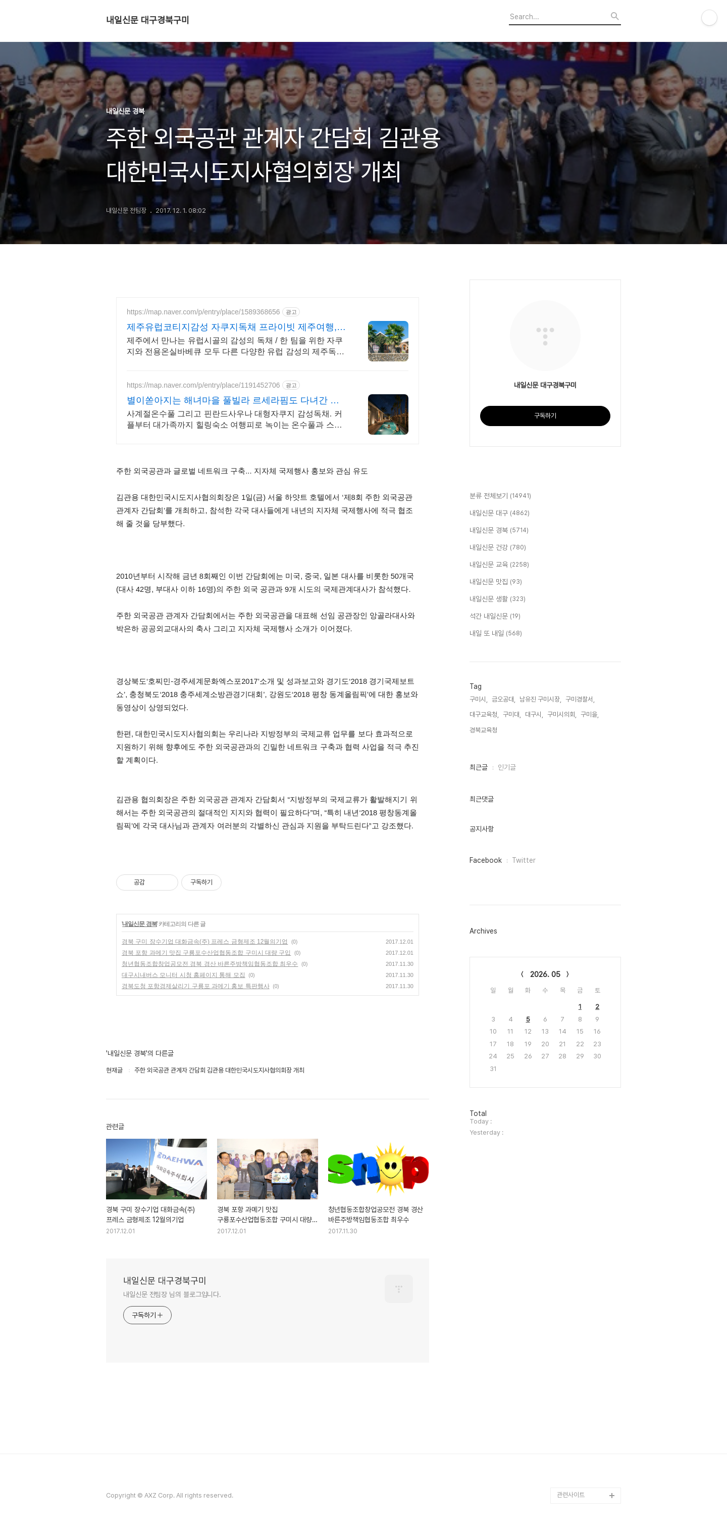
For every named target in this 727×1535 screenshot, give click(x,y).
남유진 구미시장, (540, 699)
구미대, (512, 714)
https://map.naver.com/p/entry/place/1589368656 (203, 312)
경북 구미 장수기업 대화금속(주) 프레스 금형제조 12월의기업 (205, 941)
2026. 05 (545, 974)
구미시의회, (562, 714)
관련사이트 (571, 1495)
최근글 (479, 767)
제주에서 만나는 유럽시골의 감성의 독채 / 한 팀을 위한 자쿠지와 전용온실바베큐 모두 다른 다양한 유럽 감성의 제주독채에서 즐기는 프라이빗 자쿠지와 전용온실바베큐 (235, 346)
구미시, (479, 699)
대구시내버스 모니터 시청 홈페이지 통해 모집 (183, 975)
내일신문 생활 (498, 599)
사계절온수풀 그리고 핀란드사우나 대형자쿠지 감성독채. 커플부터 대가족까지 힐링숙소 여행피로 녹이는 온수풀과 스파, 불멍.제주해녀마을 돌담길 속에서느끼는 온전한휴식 (235, 420)
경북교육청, (484, 730)
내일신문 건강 (498, 548)
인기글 (507, 767)
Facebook (486, 860)
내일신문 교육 (499, 565)
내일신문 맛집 (496, 582)
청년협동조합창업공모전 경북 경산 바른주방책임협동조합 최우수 (210, 963)
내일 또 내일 (496, 634)
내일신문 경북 (139, 923)
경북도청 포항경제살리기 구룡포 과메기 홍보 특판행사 (196, 986)
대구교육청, (484, 714)
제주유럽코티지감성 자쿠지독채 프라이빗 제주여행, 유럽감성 (232, 327)
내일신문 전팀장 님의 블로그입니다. (172, 1294)
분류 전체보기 (500, 496)
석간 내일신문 (495, 617)
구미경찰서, (580, 699)
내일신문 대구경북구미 (147, 20)
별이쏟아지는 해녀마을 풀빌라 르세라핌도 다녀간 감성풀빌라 (233, 400)
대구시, (534, 714)
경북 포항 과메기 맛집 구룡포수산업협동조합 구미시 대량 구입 (206, 952)
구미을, (590, 714)
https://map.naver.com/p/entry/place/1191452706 (203, 385)
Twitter (524, 860)
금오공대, (503, 699)
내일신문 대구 (500, 513)
